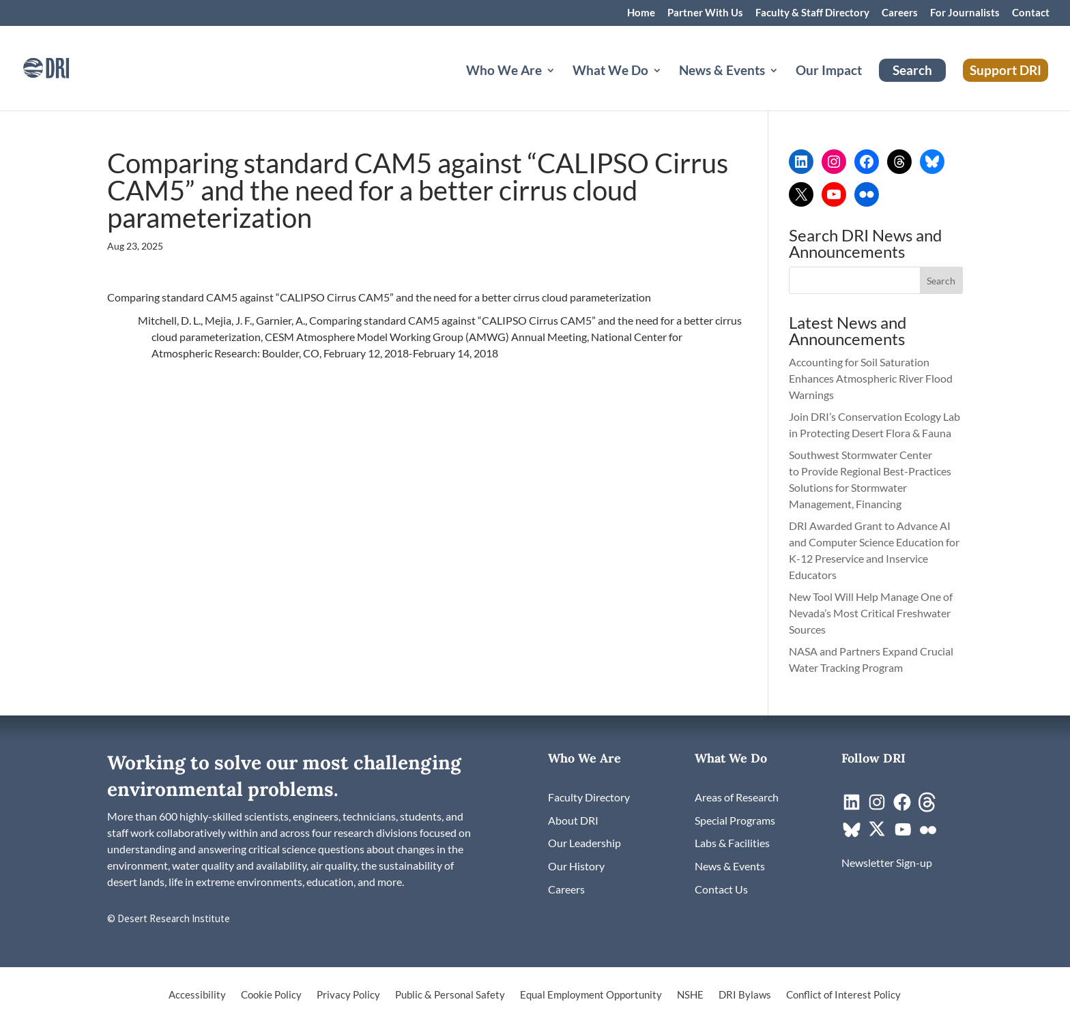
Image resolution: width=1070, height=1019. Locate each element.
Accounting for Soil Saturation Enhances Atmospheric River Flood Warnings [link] (871, 378)
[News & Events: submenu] (784, 86)
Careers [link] (900, 13)
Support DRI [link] (1005, 70)
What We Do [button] (610, 71)
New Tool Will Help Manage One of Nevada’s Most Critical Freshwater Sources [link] (871, 613)
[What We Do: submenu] (668, 86)
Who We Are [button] (504, 71)
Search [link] (912, 70)
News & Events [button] (722, 71)
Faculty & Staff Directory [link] (812, 13)
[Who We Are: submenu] (561, 86)
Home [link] (641, 13)
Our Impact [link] (829, 71)
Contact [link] (1031, 13)
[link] (65, 66)
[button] (942, 280)
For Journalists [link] (965, 13)
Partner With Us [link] (705, 13)
